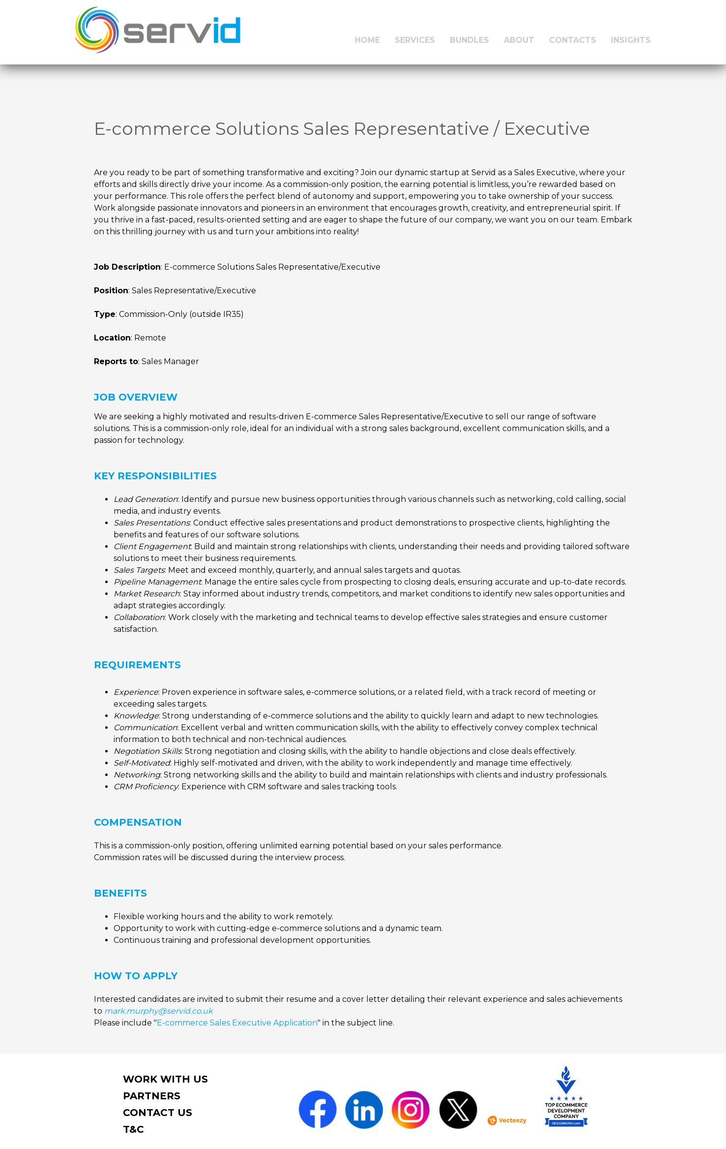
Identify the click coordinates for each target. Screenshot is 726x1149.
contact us (157, 1112)
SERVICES (415, 40)
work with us (165, 1079)
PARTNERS (151, 1096)
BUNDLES (469, 40)
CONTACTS (572, 40)
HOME (367, 40)
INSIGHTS (631, 40)
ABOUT (519, 40)
